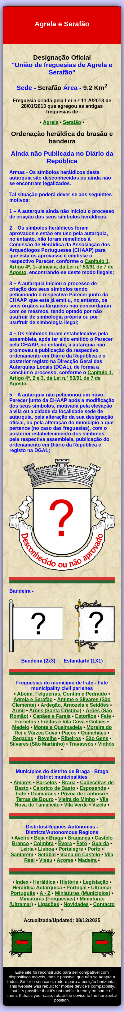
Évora (65, 843)
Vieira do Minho (76, 799)
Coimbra (43, 843)
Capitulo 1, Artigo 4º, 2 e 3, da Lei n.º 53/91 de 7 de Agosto (61, 378)
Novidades (76, 904)
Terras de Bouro (35, 799)
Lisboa (46, 849)
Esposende (93, 788)
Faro (81, 843)
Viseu (45, 860)
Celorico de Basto (54, 788)
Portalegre (71, 849)
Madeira (87, 860)
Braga (68, 782)
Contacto (103, 904)
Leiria (27, 849)
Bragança (79, 838)
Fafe (21, 793)
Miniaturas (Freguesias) (47, 898)
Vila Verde (76, 804)
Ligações (48, 904)
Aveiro (21, 838)
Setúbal (47, 854)
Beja (39, 838)
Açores (65, 860)
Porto (94, 849)
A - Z (45, 893)
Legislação (95, 882)
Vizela (99, 804)
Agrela (51, 122)
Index (22, 882)
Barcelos (46, 782)
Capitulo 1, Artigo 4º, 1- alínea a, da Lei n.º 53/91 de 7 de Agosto (61, 267)
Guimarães (43, 793)
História (69, 882)
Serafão (72, 122)
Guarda (100, 843)
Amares (22, 782)
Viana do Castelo (80, 854)
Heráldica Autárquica (37, 887)
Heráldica (44, 882)
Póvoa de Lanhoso (83, 793)
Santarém (22, 854)
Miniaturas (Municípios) (82, 893)
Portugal (76, 887)
